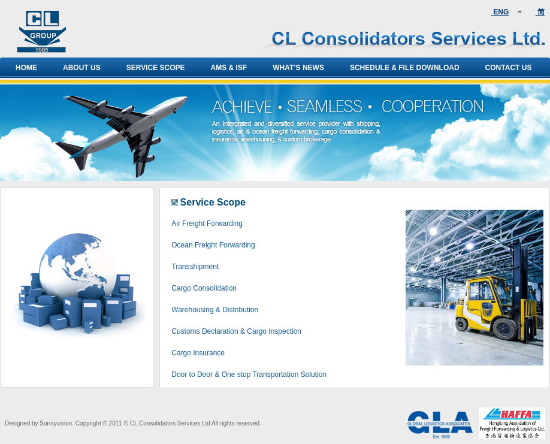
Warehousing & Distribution (214, 310)
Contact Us (508, 68)
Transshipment (195, 266)
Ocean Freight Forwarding (213, 245)
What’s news (298, 68)
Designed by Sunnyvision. (39, 423)
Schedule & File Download (405, 68)
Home (26, 68)
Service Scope (155, 68)
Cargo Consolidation (204, 288)
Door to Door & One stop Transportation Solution (249, 374)
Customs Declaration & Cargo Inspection (236, 331)
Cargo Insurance (198, 353)
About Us (82, 68)
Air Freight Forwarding (207, 223)
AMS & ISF (228, 68)
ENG (500, 12)
